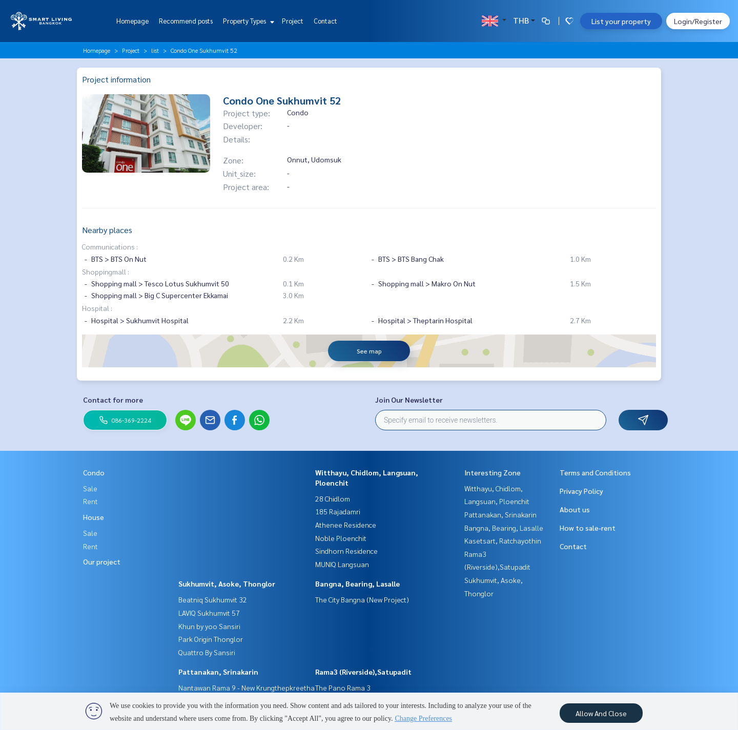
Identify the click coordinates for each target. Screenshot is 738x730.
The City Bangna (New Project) (362, 599)
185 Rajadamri (337, 511)
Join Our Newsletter (409, 399)
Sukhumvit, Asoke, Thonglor (226, 583)
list (155, 50)
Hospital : (97, 307)
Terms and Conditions (595, 472)
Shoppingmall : (105, 271)
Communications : (110, 246)
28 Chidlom (332, 498)
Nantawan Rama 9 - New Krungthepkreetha (246, 687)
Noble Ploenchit (340, 538)
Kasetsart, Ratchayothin (502, 540)
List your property (621, 21)
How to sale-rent (588, 527)
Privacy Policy (581, 490)
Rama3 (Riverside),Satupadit (363, 671)
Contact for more (113, 399)
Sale (90, 488)
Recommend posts (186, 20)
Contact (325, 20)
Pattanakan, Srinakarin (218, 671)
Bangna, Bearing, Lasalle (357, 583)
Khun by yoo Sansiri (209, 626)
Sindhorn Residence (346, 550)
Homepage (132, 20)
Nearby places (107, 229)
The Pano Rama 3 (343, 687)
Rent (90, 501)
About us (575, 509)
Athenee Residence (345, 524)
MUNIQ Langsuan (342, 564)
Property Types (247, 20)
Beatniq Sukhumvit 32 (212, 599)
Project (292, 20)
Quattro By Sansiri (206, 652)
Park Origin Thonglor (210, 638)
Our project (101, 561)
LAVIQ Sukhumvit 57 (209, 612)
